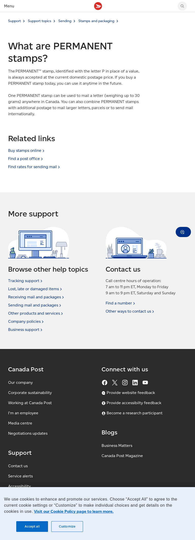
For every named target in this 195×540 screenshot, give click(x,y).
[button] (183, 232)
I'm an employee (23, 413)
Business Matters (117, 445)
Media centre (20, 423)
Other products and (36, 313)
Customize (67, 526)
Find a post (26, 158)
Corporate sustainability (30, 392)
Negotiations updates (27, 433)
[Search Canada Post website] (182, 6)
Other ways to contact (130, 311)
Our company (20, 382)
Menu (9, 6)
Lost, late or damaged (35, 289)
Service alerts (20, 476)
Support (14, 21)
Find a (121, 303)
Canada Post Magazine (122, 455)
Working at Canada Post (30, 402)
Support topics (39, 21)
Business (25, 330)
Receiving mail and (36, 297)
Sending (64, 21)
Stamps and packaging (96, 21)
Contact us (18, 465)
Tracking (25, 281)
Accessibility (19, 486)
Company (26, 321)
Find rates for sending (34, 166)
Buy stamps (26, 150)
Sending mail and (35, 305)
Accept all (32, 526)
